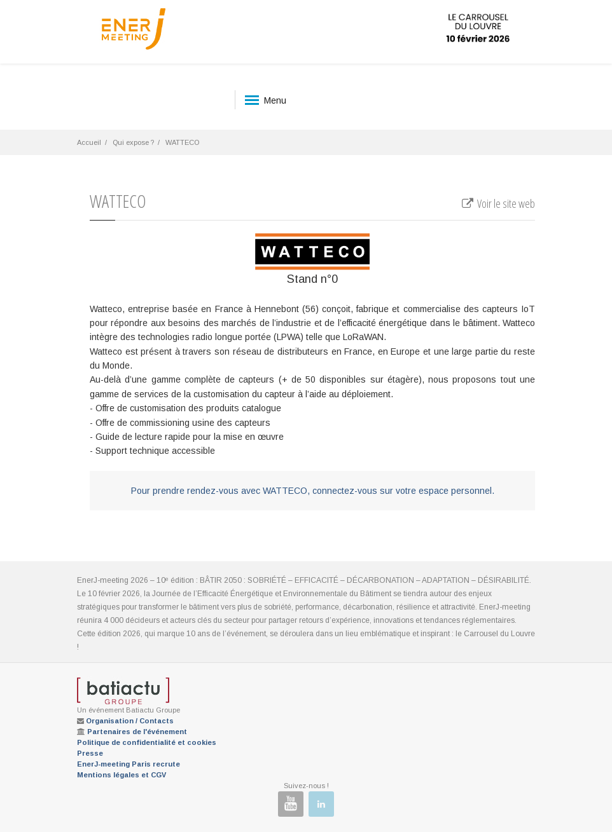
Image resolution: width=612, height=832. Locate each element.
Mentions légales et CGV (121, 775)
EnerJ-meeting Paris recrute (128, 764)
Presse (90, 753)
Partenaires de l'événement (137, 731)
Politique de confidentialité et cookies (146, 742)
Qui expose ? (133, 142)
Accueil (89, 142)
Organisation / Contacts (130, 721)
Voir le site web (498, 203)
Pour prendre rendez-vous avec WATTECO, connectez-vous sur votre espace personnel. (312, 491)
